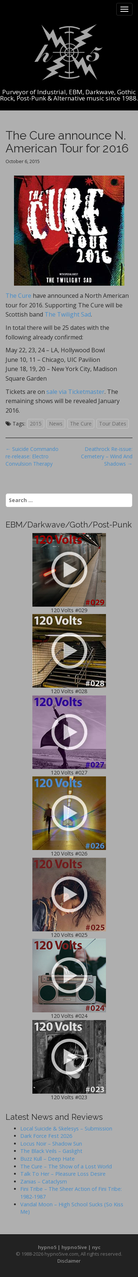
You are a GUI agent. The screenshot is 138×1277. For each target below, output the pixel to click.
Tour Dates (112, 423)
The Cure (65, 238)
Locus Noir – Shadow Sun (51, 1143)
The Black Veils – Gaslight (51, 1150)
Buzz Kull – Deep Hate (47, 1158)
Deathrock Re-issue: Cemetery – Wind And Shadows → (106, 456)
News (56, 423)
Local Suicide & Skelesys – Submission (66, 1128)
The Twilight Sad (68, 314)
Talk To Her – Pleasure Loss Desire (63, 1173)
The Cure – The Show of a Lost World (66, 1166)
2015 (36, 423)
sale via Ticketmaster (75, 392)
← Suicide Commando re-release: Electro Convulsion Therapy (32, 456)
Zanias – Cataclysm (43, 1181)
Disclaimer (69, 1260)
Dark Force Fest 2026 (46, 1135)
